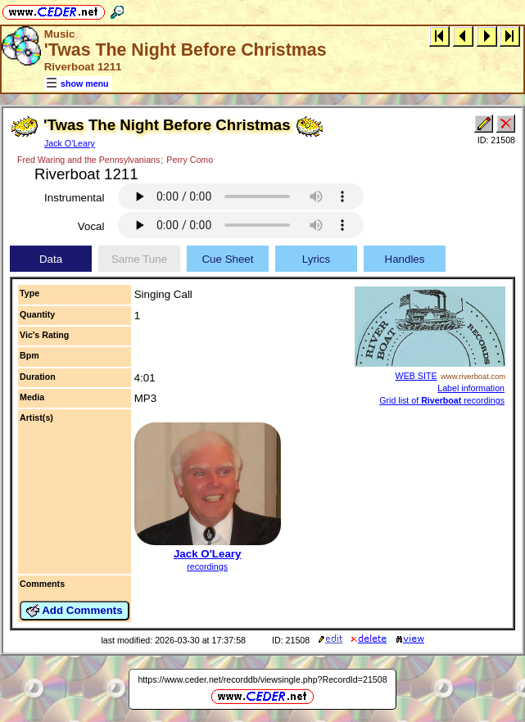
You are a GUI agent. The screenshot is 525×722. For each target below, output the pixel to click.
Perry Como (189, 160)
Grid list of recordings (442, 400)
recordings (207, 566)
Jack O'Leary (69, 143)
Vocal (91, 226)
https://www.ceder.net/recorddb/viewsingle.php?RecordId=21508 (262, 679)
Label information (471, 388)
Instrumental (74, 198)
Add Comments (74, 610)
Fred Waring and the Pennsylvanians (88, 160)
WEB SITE (416, 376)
